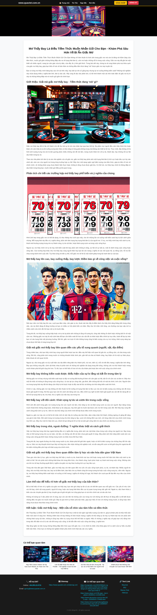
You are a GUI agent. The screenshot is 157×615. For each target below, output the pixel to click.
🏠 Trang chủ (64, 3)
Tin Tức (75, 3)
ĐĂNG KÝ (133, 3)
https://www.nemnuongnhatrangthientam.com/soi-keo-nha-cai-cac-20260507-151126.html (94, 603)
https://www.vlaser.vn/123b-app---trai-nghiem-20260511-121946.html (94, 594)
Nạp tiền (83, 3)
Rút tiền (92, 3)
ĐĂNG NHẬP (120, 3)
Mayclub (125, 585)
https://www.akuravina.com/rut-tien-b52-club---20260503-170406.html (94, 598)
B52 (124, 587)
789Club (125, 593)
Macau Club (125, 590)
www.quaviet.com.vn (29, 3)
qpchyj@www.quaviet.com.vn (34, 589)
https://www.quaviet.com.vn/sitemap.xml (63, 585)
